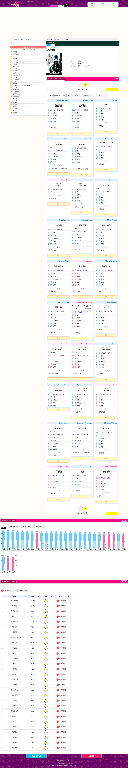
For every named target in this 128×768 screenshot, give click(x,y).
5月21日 (79, 355)
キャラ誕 (15, 4)
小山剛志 (77, 412)
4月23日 (79, 312)
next (28, 115)
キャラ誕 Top (50, 39)
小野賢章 (77, 490)
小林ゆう (77, 333)
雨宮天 (100, 496)
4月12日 (55, 311)
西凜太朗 (77, 249)
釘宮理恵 (53, 455)
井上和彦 (101, 164)
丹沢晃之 (101, 291)
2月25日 (55, 189)
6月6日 (103, 394)
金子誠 (53, 332)
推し (58, 133)
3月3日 (103, 191)
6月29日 (79, 475)
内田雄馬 (53, 250)
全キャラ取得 (14, 526)
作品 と (59, 39)
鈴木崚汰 (101, 453)
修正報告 (91, 756)
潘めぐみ (53, 198)
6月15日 (103, 432)
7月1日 (103, 478)
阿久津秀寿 (64, 168)
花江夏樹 (101, 250)
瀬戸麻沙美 (102, 412)
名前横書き (39, 526)
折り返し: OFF (26, 526)
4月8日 (79, 270)
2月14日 (103, 146)
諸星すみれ (78, 373)
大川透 (77, 128)
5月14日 (103, 311)
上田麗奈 (77, 291)
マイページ (54, 5)
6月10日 (79, 434)
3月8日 (55, 229)
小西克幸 (53, 291)
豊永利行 (77, 452)
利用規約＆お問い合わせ (64, 760)
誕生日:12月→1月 (73, 95)
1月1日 (55, 110)
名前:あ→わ (87, 95)
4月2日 (103, 229)
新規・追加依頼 (36, 756)
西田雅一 (101, 374)
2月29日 (79, 189)
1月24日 (79, 110)
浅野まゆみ (54, 373)
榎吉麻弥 (53, 493)
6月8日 (55, 434)
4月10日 (103, 270)
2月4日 (55, 150)
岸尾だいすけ (79, 207)
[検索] (11, 42)
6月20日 (55, 475)
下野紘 (100, 126)
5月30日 (55, 394)
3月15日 (79, 232)
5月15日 (55, 355)
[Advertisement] (64, 22)
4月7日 (55, 270)
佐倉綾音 (86, 169)
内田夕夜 (53, 128)
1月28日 (103, 108)
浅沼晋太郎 (54, 168)
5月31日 (79, 394)
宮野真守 (101, 209)
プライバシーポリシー (64, 762)
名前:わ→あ (101, 95)
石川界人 (77, 169)
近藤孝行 (101, 329)
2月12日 (79, 148)
